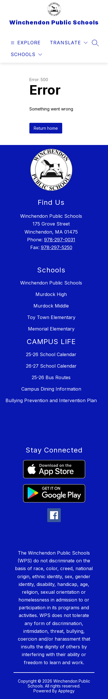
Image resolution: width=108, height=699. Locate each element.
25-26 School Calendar (51, 354)
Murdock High (51, 294)
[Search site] (95, 42)
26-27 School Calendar (51, 366)
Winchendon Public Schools (51, 283)
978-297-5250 (56, 247)
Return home (46, 128)
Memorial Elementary (51, 329)
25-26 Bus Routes (51, 377)
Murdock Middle (51, 306)
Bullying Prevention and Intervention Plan (51, 400)
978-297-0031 (59, 239)
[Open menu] (25, 42)
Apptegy (66, 690)
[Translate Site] (68, 42)
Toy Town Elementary (51, 317)
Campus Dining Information (51, 389)
